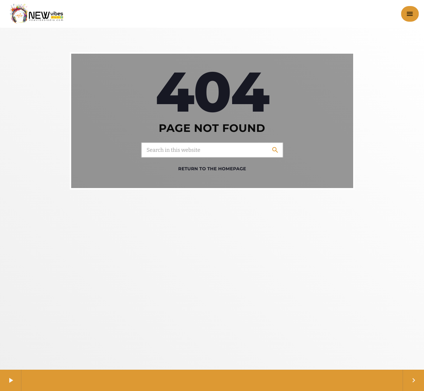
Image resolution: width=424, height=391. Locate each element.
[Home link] (36, 13)
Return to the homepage (212, 169)
